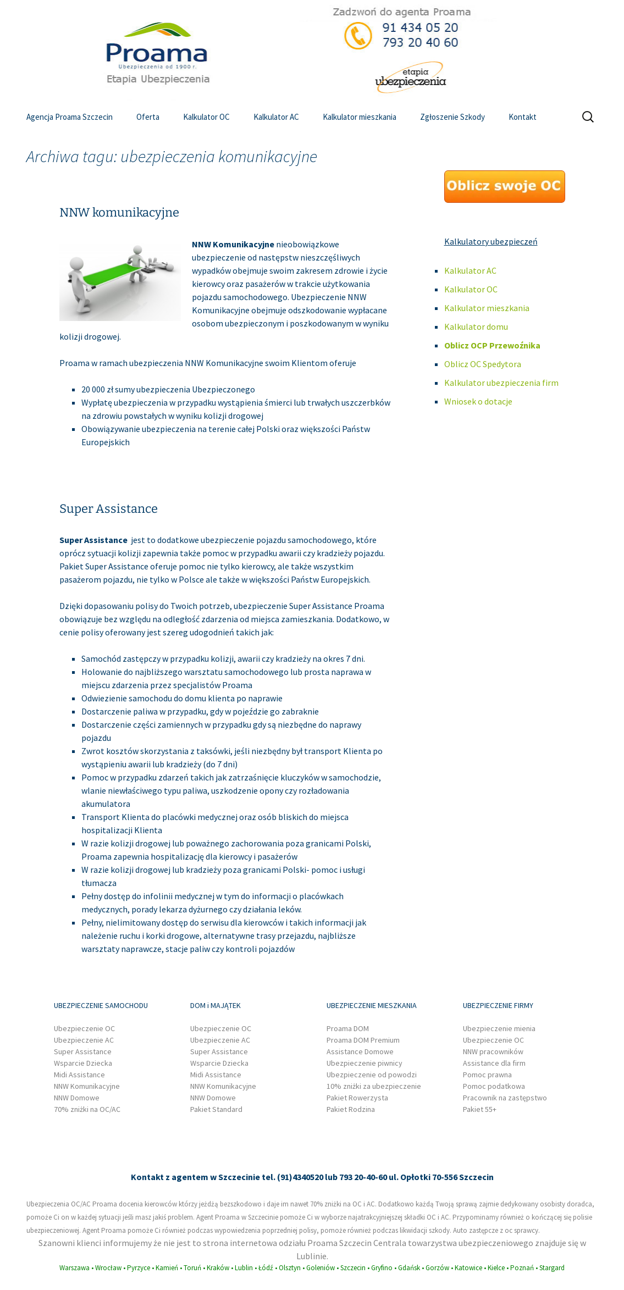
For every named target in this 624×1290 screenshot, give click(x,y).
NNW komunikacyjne (119, 212)
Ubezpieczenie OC (84, 1028)
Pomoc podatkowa (494, 1086)
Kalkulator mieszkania (359, 117)
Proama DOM (348, 1028)
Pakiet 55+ (479, 1109)
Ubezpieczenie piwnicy (364, 1063)
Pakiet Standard (216, 1109)
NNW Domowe (77, 1098)
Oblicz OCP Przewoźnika (492, 345)
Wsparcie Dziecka (83, 1063)
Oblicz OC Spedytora (482, 363)
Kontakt (523, 117)
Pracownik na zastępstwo (505, 1098)
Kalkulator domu (476, 326)
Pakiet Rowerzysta (357, 1098)
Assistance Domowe (360, 1051)
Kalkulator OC (206, 117)
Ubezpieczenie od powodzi (372, 1074)
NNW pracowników (493, 1051)
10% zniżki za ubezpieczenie (374, 1086)
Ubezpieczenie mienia (499, 1028)
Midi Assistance (79, 1074)
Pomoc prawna (487, 1074)
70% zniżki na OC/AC (87, 1109)
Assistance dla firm (494, 1063)
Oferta (147, 117)
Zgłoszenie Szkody (452, 117)
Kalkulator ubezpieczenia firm (501, 382)
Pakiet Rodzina (351, 1109)
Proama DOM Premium (363, 1040)
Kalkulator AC (276, 117)
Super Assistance (108, 508)
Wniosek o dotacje (478, 401)
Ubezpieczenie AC (84, 1040)
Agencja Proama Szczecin (69, 117)
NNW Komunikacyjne (87, 1086)
